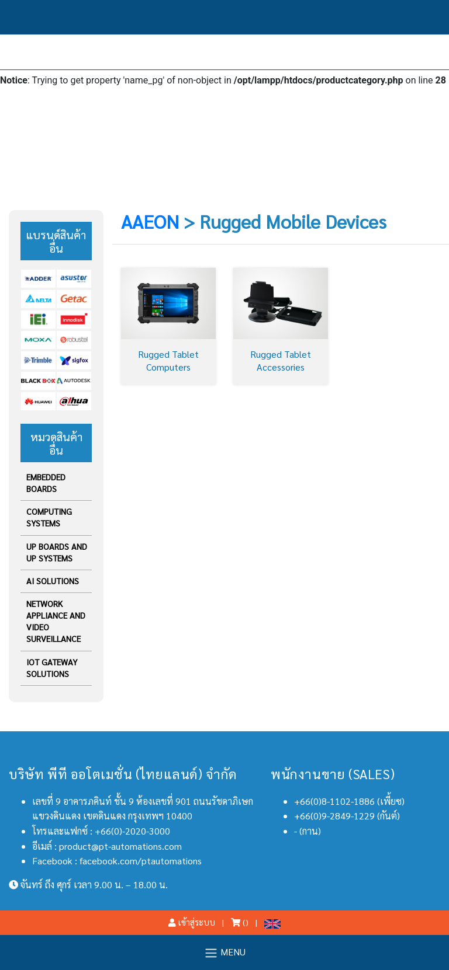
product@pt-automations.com (120, 846)
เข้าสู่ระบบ (191, 922)
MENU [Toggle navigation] (225, 952)
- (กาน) (307, 831)
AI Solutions (52, 580)
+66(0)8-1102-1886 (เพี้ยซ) (349, 801)
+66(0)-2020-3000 (132, 831)
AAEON (150, 221)
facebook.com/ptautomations (141, 860)
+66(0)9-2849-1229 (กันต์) (347, 816)
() (239, 922)
